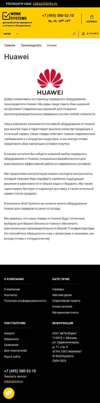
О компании (12, 289)
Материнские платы (65, 312)
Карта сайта (12, 356)
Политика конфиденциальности (25, 300)
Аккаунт (9, 333)
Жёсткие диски (62, 295)
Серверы (58, 289)
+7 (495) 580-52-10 (58, 16)
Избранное (11, 339)
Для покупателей (15, 350)
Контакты (10, 295)
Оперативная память (66, 300)
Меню (7, 34)
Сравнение (11, 345)
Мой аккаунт (83, 33)
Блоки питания (62, 306)
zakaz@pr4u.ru (45, 3)
